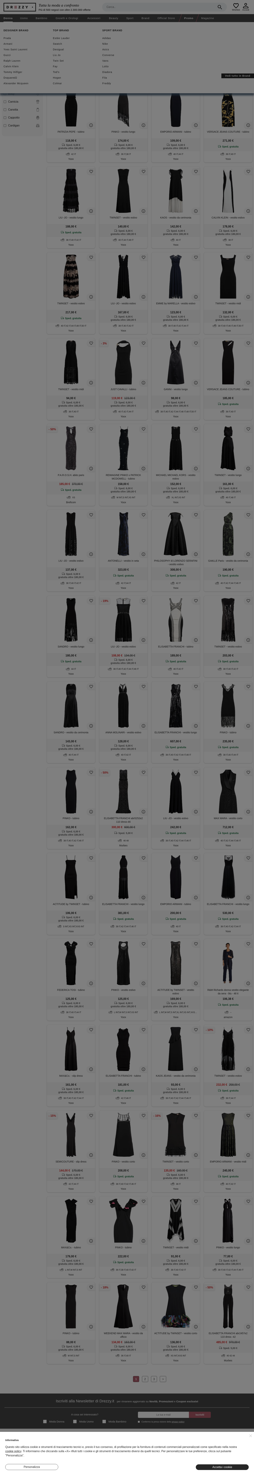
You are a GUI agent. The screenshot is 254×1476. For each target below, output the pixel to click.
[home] (3, 25)
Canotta (22, 109)
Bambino (41, 18)
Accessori (93, 18)
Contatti (9, 1453)
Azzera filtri (108, 65)
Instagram (230, 1442)
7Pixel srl (122, 1471)
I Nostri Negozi (82, 1447)
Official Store (166, 18)
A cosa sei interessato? (84, 1414)
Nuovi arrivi (115, 47)
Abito (22, 70)
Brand (145, 18)
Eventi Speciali (82, 1453)
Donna (8, 18)
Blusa (22, 86)
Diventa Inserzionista (16, 1447)
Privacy (147, 1447)
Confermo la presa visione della (162, 1421)
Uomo (24, 18)
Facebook (230, 1447)
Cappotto (22, 117)
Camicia (22, 101)
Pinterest (229, 1458)
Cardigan (22, 125)
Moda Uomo (83, 1421)
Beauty (113, 18)
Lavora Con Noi (13, 1458)
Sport (130, 18)
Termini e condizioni (153, 1442)
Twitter (228, 1453)
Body (22, 94)
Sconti (92, 47)
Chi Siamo (11, 1442)
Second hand (61, 47)
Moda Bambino (114, 1421)
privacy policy (178, 1422)
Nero (54, 65)
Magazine (207, 18)
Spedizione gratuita (147, 47)
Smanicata (89, 65)
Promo (188, 18)
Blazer (22, 78)
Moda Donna (53, 1421)
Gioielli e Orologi (67, 18)
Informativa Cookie (153, 1453)
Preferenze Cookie (153, 1458)
